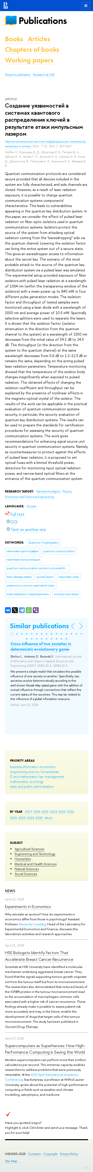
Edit (86, 1167)
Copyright (50, 1154)
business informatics (24, 766)
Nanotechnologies (48, 491)
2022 (70, 811)
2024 (53, 811)
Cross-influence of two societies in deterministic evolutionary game (40, 646)
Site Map (11, 1161)
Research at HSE (44, 75)
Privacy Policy (69, 1154)
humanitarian (50, 771)
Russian (31, 506)
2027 (28, 811)
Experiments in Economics (28, 906)
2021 (13, 817)
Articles (39, 39)
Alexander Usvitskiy (32, 924)
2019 (30, 817)
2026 (36, 811)
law (41, 776)
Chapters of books (32, 49)
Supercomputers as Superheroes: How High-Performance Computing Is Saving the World (45, 1049)
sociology (36, 781)
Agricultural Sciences (29, 849)
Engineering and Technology (35, 853)
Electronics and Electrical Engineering (29, 497)
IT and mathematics (24, 776)
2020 (22, 817)
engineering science (24, 771)
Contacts (34, 1154)
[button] (11, 633)
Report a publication (18, 75)
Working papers (29, 60)
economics (47, 766)
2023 (62, 811)
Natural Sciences (27, 869)
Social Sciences (26, 873)
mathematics (19, 781)
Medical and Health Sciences (36, 864)
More (48, 817)
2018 (39, 817)
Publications (43, 20)
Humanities (23, 858)
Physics (67, 491)
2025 (45, 811)
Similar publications (39, 626)
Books (14, 39)
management (54, 776)
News (10, 890)
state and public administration (32, 786)
